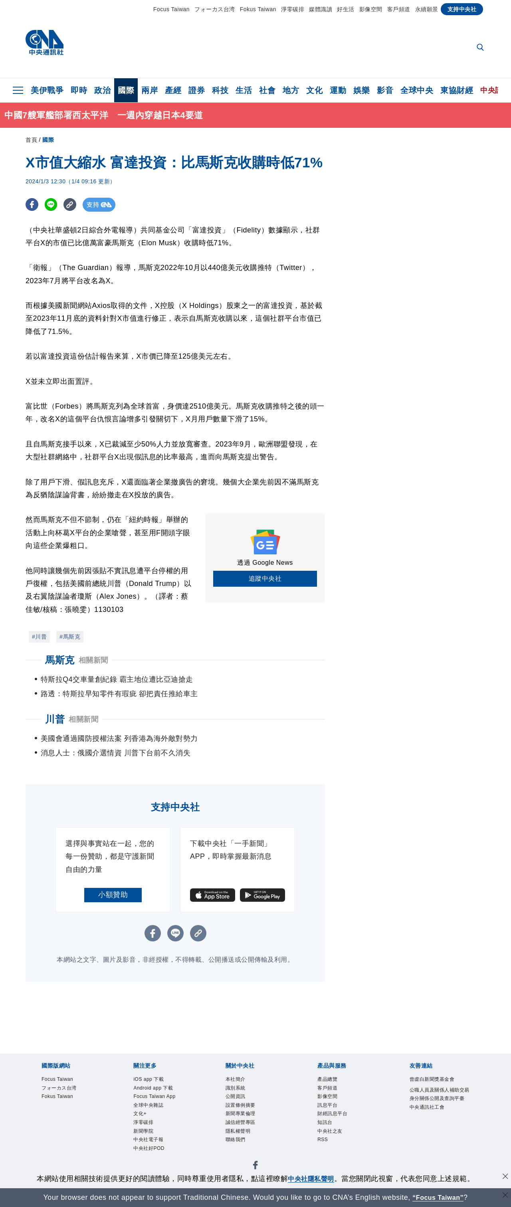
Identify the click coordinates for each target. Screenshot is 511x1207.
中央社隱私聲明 (311, 1179)
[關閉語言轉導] (504, 1196)
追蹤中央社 (265, 578)
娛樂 (361, 90)
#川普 (39, 636)
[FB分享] (33, 205)
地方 (291, 90)
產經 (173, 90)
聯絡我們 (240, 1156)
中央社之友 (336, 1145)
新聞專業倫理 (248, 1124)
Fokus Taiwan (258, 9)
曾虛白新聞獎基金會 (439, 1085)
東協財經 (456, 90)
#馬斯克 (69, 636)
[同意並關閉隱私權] (504, 1177)
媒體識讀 (320, 9)
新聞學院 (148, 1156)
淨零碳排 (292, 9)
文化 (314, 90)
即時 (79, 90)
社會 (267, 90)
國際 (126, 90)
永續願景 (426, 9)
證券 (196, 90)
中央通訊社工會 (435, 1134)
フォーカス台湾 (214, 9)
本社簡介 (240, 1080)
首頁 (31, 140)
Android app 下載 (162, 1091)
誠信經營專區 (248, 1134)
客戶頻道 (398, 9)
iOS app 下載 (155, 1080)
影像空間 (370, 9)
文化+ (143, 1134)
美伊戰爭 (47, 90)
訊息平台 (332, 1113)
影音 (385, 90)
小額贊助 (113, 895)
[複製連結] (73, 205)
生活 (244, 90)
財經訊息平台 (339, 1124)
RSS (325, 1156)
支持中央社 (462, 9)
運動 (338, 90)
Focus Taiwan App (156, 1107)
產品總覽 (332, 1080)
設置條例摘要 (248, 1113)
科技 (220, 90)
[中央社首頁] (44, 44)
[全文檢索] (481, 48)
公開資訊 (240, 1102)
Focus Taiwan (171, 9)
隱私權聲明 (244, 1145)
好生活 (346, 9)
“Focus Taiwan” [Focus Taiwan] (438, 1197)
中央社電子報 (155, 1167)
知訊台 (328, 1134)
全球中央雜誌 (155, 1124)
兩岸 (149, 90)
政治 (102, 90)
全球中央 (416, 90)
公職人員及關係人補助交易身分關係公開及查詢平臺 (439, 1113)
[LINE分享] (53, 205)
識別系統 (240, 1091)
